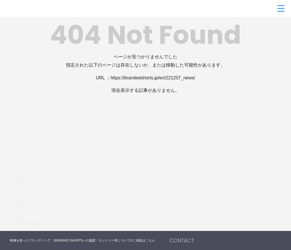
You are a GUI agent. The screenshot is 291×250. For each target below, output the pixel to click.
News (19, 217)
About (19, 178)
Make (19, 195)
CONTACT (182, 240)
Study (19, 200)
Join (18, 206)
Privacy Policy (26, 223)
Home (20, 172)
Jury (18, 189)
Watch (20, 212)
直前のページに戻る (145, 117)
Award (20, 183)
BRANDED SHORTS (37, 8)
